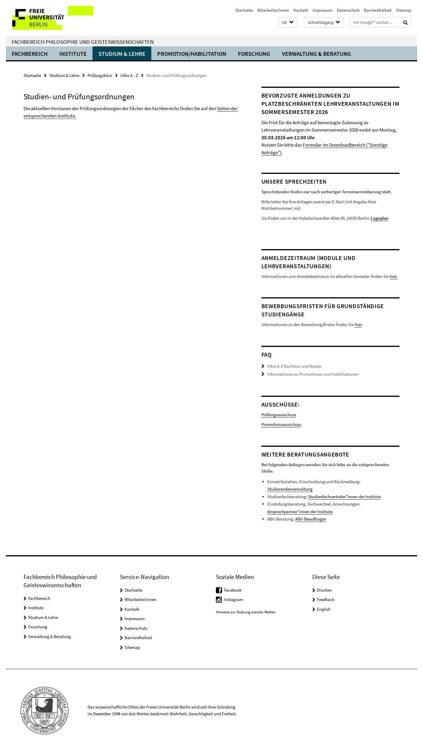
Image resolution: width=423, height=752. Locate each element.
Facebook (232, 590)
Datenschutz (348, 10)
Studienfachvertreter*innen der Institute (344, 496)
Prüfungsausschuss (278, 414)
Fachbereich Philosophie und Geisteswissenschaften (83, 41)
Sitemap (403, 10)
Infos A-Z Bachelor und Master (294, 366)
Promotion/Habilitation (191, 53)
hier (358, 324)
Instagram (233, 599)
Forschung (254, 53)
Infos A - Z (129, 75)
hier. (394, 276)
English (323, 609)
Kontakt (300, 10)
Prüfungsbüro (100, 75)
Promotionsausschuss (281, 424)
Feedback (325, 599)
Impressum (323, 10)
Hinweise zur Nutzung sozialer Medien (246, 612)
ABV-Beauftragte (310, 519)
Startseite (244, 10)
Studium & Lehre (121, 53)
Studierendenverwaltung (290, 489)
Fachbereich (30, 53)
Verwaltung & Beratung (316, 53)
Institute (73, 53)
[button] (287, 22)
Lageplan (379, 218)
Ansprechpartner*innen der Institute (300, 511)
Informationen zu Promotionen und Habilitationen (313, 374)
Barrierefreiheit (378, 10)
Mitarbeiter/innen (273, 10)
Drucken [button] (324, 590)
